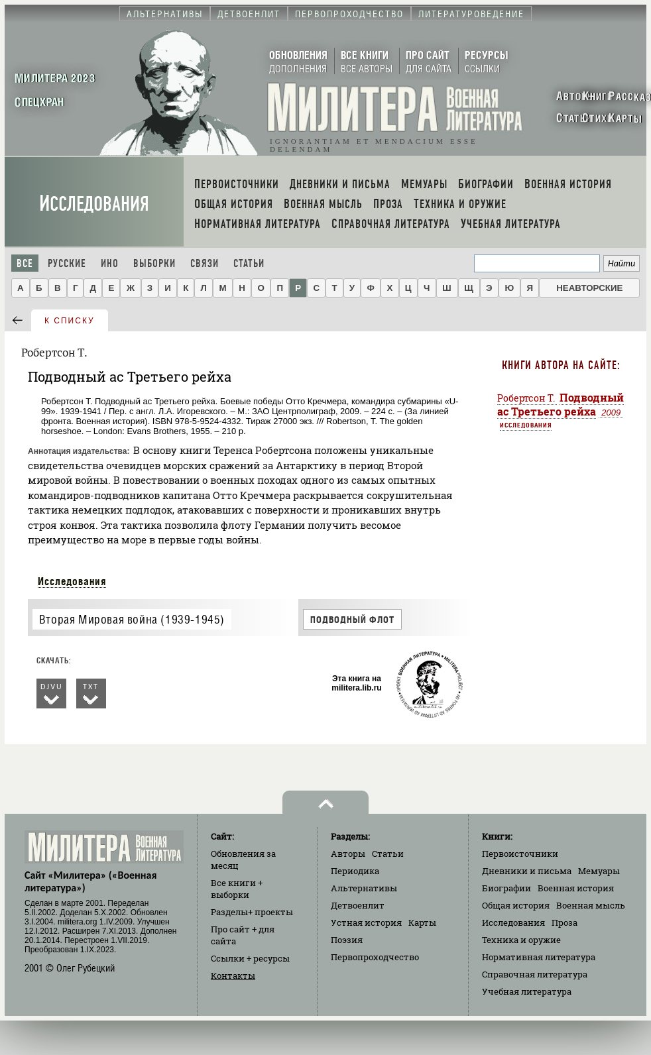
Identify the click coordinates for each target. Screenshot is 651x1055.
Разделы (252, 912)
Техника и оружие (521, 940)
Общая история (516, 905)
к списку (69, 320)
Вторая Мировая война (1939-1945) (132, 619)
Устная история (366, 922)
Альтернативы (364, 888)
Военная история (576, 888)
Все (25, 263)
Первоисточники (520, 854)
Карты (422, 922)
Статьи (249, 263)
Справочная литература (534, 974)
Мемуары (599, 871)
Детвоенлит (358, 905)
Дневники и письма (526, 871)
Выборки (154, 263)
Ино (110, 263)
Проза (564, 922)
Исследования (94, 204)
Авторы (348, 854)
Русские (67, 263)
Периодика (355, 871)
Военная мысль (590, 905)
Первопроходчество (375, 957)
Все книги (237, 889)
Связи (204, 263)
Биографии (506, 888)
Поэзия (347, 940)
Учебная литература (526, 991)
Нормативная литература (538, 957)
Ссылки (250, 958)
